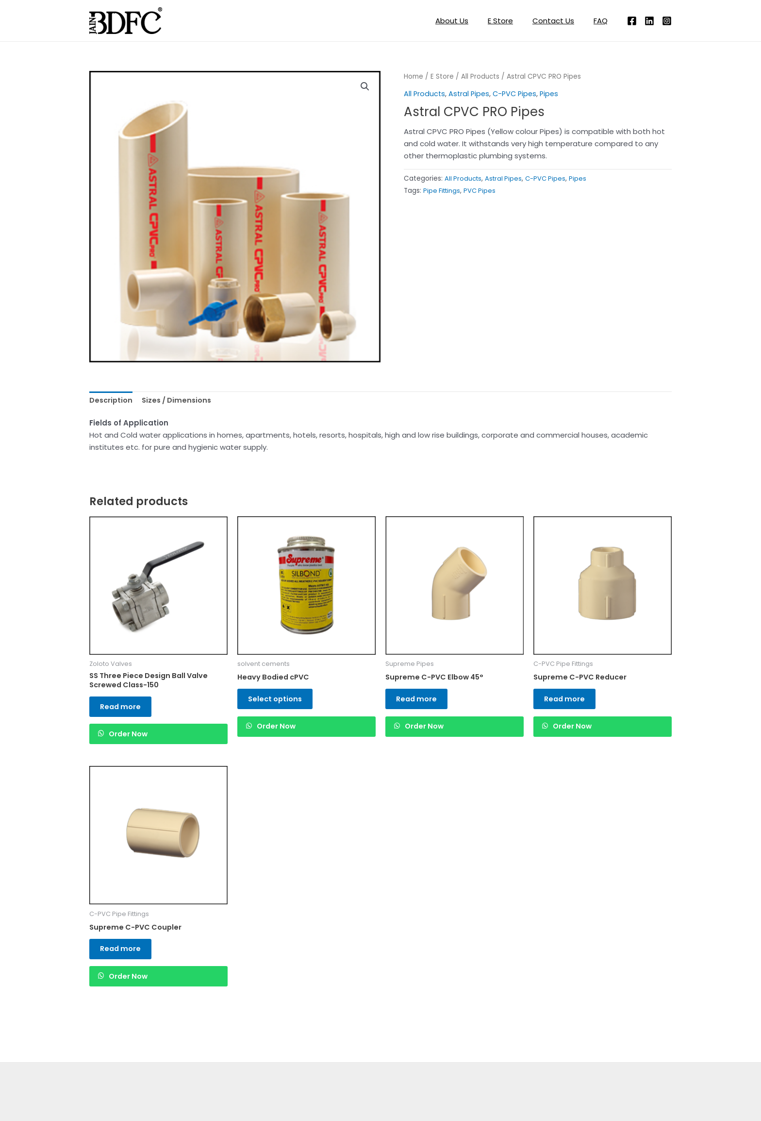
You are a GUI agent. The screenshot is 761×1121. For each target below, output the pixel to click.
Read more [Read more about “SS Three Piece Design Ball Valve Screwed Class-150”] (125, 710)
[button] (364, 87)
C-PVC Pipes (518, 93)
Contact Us (560, 21)
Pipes (554, 93)
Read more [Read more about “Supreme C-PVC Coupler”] (125, 960)
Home (413, 76)
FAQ (603, 21)
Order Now (135, 741)
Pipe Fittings (443, 190)
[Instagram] (667, 21)
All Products (480, 76)
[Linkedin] (649, 21)
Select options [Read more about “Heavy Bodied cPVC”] (280, 701)
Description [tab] (111, 401)
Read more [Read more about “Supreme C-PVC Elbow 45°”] (421, 701)
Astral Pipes (470, 93)
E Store (512, 21)
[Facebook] (632, 21)
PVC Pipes (482, 190)
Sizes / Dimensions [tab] (179, 401)
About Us (468, 21)
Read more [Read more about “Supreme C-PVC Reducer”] (569, 701)
